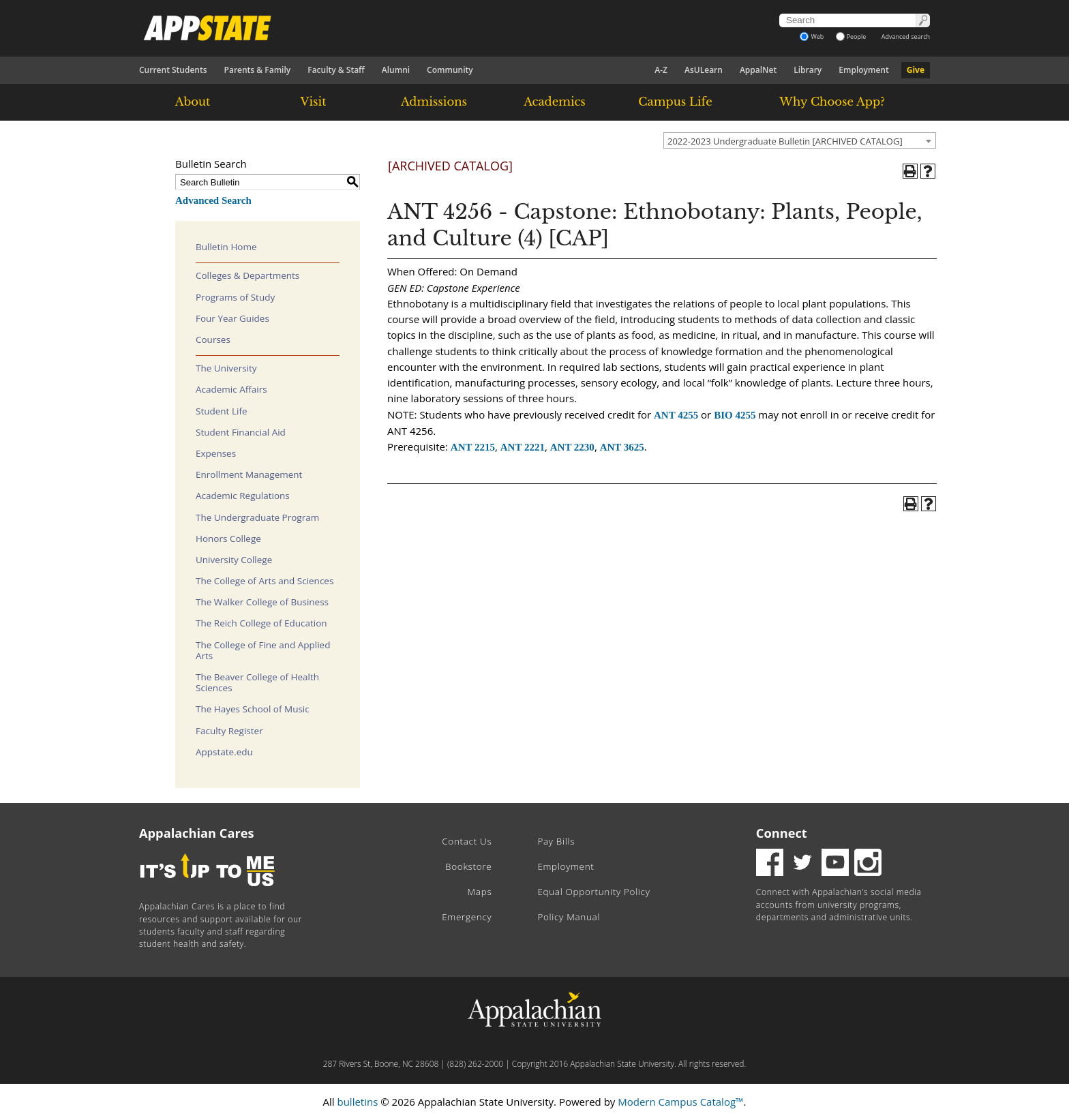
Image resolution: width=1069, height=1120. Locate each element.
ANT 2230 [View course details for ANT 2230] (572, 447)
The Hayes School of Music (253, 709)
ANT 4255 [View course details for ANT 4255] (676, 415)
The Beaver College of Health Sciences (257, 682)
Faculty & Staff (336, 70)
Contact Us (467, 841)
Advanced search (906, 36)
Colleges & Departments (247, 275)
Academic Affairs (231, 389)
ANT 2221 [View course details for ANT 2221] (522, 447)
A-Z (660, 70)
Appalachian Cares (196, 833)
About (193, 101)
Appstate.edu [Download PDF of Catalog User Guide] (224, 752)
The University (226, 368)
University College (234, 560)
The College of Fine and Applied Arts (263, 650)
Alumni (396, 70)
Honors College (228, 538)
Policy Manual (568, 917)
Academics (555, 101)
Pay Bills (556, 841)
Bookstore (468, 866)
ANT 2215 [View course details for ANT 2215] (473, 447)
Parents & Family (257, 70)
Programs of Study (235, 297)
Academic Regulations (243, 495)
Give (915, 70)
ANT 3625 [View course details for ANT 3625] (622, 447)
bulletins (357, 1101)
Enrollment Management (249, 474)
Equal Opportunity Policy (593, 892)
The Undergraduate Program (257, 517)
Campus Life (675, 101)
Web (812, 36)
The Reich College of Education (261, 623)
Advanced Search (213, 200)
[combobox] (799, 140)
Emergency (467, 917)
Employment (863, 70)
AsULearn (703, 70)
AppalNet (758, 70)
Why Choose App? (831, 101)
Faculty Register (229, 731)
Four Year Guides (232, 318)
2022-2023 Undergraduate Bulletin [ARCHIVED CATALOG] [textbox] (785, 141)
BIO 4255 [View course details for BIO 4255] (734, 415)
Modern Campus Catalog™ (680, 1101)
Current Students (173, 70)
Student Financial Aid (241, 432)
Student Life (221, 411)
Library (808, 70)
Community (450, 70)
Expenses (216, 453)
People (851, 36)
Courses (213, 339)
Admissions (434, 101)
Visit (314, 101)
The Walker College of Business (262, 602)
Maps (480, 892)
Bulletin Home (226, 247)
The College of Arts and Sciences (264, 581)
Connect (781, 833)
